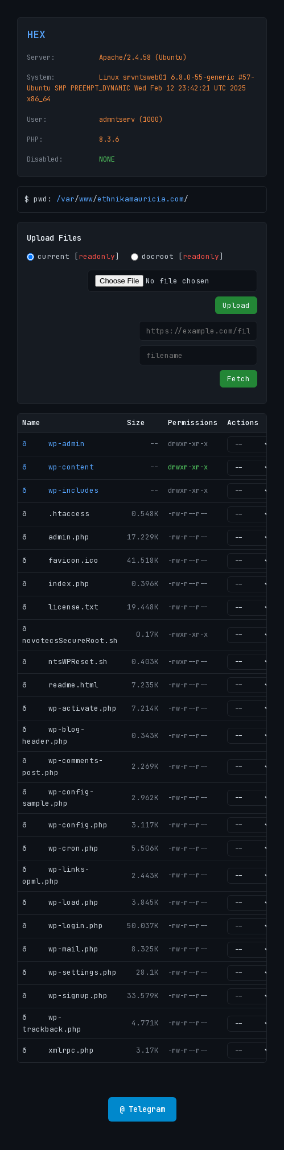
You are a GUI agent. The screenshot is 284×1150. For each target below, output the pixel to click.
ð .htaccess (55, 513)
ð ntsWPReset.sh (65, 661)
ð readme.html (60, 685)
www (86, 199)
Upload (236, 305)
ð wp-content (58, 467)
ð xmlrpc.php (58, 1050)
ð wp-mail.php (60, 949)
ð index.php (55, 583)
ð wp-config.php (65, 825)
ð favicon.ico (60, 560)
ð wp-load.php (60, 902)
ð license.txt (60, 607)
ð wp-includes (60, 490)
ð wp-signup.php (65, 995)
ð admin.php (55, 537)
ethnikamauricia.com (140, 199)
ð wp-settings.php (69, 972)
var (68, 199)
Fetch (238, 379)
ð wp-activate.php (69, 708)
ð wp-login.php (62, 925)
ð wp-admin (53, 443)
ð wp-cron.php (60, 848)
